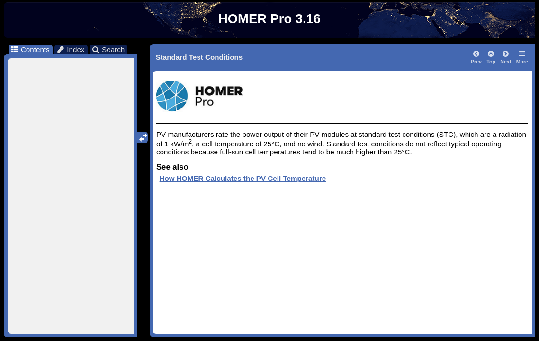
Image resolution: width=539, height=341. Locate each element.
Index (70, 49)
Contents (29, 49)
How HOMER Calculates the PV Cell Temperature (243, 178)
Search (108, 49)
